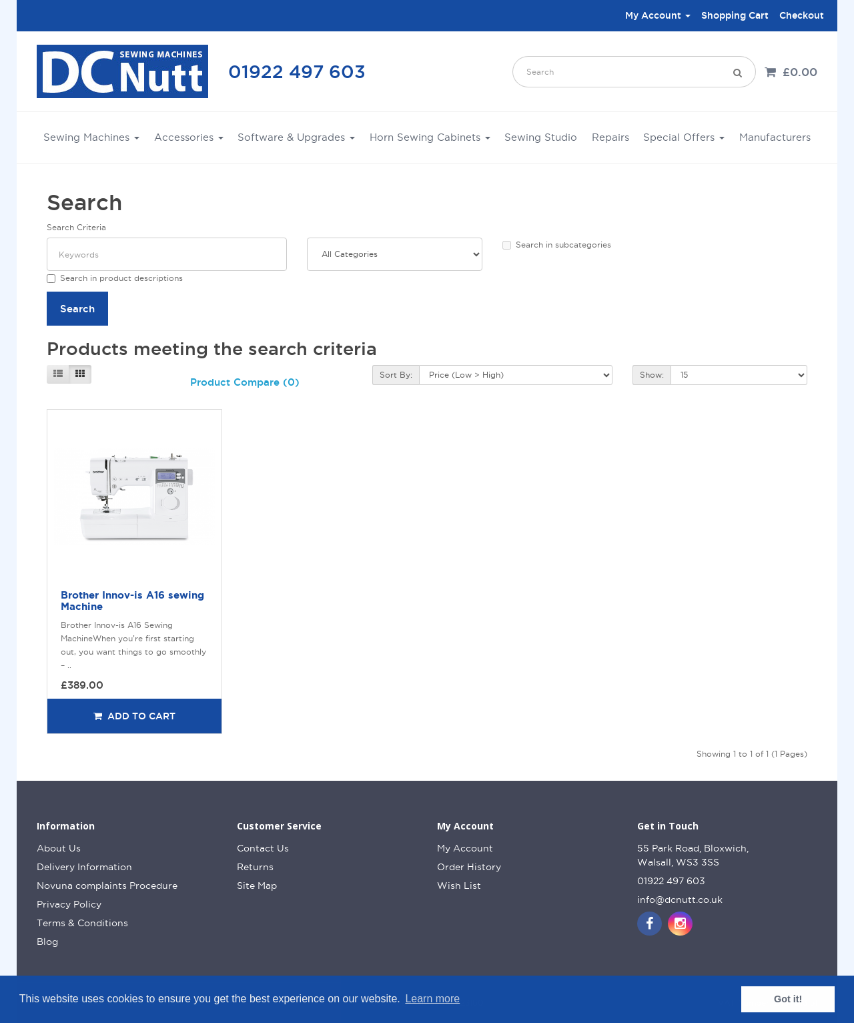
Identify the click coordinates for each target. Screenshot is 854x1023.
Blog (47, 941)
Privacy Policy (69, 904)
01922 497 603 (297, 71)
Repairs (610, 137)
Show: (652, 374)
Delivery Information (84, 867)
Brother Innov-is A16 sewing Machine (132, 600)
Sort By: (396, 374)
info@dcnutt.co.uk (680, 899)
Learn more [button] (432, 998)
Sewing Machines (91, 137)
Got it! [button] (788, 999)
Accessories (189, 137)
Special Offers (684, 137)
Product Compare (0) (245, 382)
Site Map (257, 885)
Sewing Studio (540, 137)
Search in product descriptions (115, 278)
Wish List (459, 885)
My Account (465, 848)
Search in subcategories (556, 245)
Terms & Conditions (82, 923)
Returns (255, 867)
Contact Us (263, 848)
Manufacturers (775, 137)
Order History (469, 867)
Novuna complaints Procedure (107, 885)
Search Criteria (76, 227)
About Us (59, 848)
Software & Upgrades (296, 137)
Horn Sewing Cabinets (430, 137)
